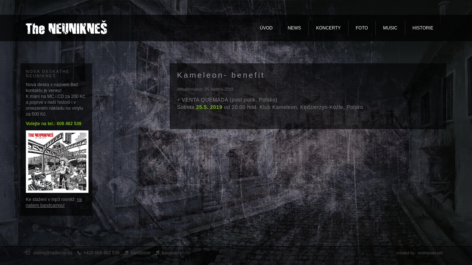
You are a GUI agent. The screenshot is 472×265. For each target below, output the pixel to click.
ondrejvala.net (430, 253)
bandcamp (172, 252)
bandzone (140, 252)
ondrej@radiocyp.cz (52, 252)
